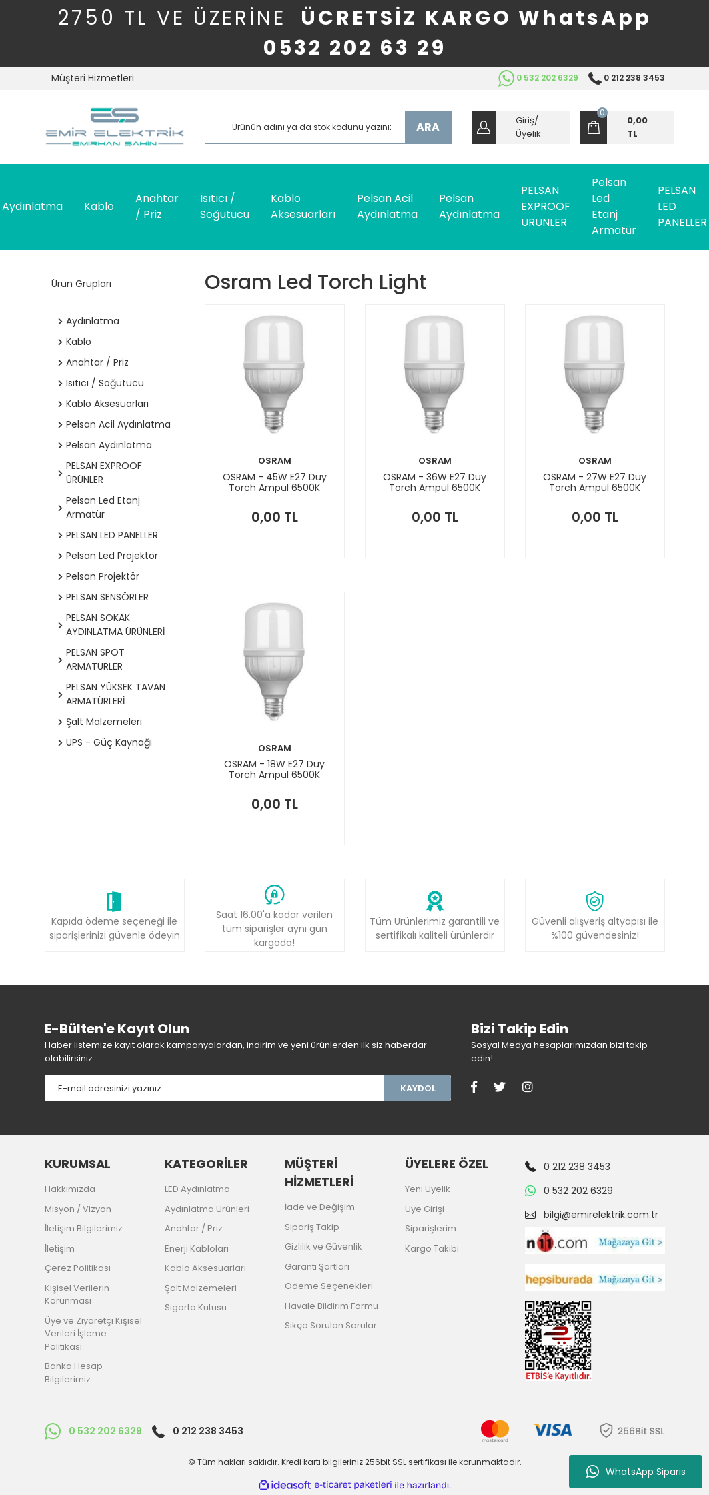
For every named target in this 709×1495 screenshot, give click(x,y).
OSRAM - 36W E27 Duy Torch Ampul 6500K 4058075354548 (434, 482)
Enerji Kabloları (197, 1248)
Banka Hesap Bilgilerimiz (74, 1373)
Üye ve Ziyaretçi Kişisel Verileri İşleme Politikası (93, 1333)
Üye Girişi (424, 1209)
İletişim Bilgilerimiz (84, 1228)
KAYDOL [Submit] (418, 1088)
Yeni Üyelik (427, 1189)
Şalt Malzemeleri (201, 1288)
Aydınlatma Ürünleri (207, 1209)
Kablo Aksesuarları (205, 1268)
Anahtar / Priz (194, 1228)
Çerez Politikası (78, 1268)
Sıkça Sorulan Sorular (331, 1325)
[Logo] (115, 127)
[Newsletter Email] (215, 1088)
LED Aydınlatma (197, 1189)
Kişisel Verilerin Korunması (77, 1295)
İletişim (60, 1248)
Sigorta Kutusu (196, 1307)
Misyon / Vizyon (78, 1209)
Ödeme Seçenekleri (329, 1286)
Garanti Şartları (317, 1266)
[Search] (328, 127)
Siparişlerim (430, 1228)
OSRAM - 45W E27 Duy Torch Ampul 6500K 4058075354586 (275, 482)
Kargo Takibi (432, 1248)
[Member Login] (521, 127)
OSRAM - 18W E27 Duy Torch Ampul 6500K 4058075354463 (274, 769)
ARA (428, 127)
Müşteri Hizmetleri (92, 78)
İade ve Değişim (320, 1207)
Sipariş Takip (312, 1227)
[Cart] (627, 127)
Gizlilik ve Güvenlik (323, 1246)
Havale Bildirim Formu (331, 1306)
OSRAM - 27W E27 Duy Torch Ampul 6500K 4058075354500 (594, 482)
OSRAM (274, 460)
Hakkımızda (70, 1189)
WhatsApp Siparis (636, 1471)
